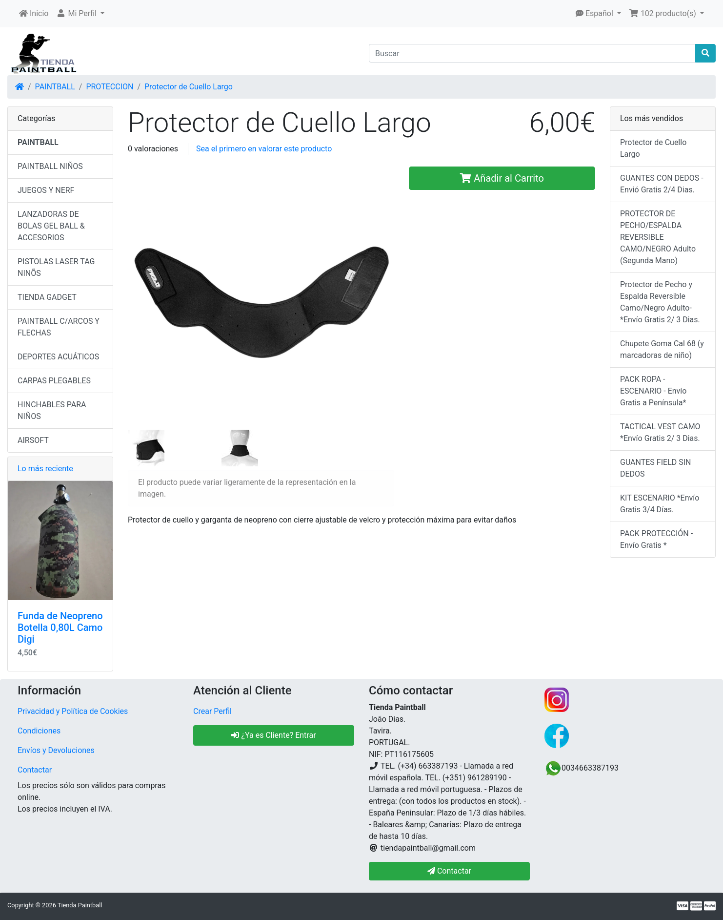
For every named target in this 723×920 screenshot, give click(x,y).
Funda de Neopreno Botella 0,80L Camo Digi (60, 627)
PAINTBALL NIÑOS (50, 166)
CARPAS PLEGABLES (54, 380)
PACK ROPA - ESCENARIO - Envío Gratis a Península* (653, 391)
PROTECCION (109, 86)
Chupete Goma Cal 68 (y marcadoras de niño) (662, 349)
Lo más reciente (45, 468)
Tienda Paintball (80, 905)
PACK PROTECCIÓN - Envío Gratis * (656, 539)
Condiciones (39, 730)
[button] (80, 13)
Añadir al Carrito (502, 178)
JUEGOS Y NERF (46, 190)
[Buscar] (532, 53)
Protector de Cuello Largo (188, 86)
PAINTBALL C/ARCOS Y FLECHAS (59, 326)
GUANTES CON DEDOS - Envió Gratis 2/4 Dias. (661, 183)
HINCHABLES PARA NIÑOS (52, 410)
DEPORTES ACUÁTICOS (58, 356)
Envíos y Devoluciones (56, 750)
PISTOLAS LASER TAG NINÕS (56, 267)
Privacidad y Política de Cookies (73, 711)
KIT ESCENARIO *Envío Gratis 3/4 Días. (659, 503)
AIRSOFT (33, 440)
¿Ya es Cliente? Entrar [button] (273, 735)
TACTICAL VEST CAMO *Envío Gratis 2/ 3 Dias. (660, 432)
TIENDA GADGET (47, 297)
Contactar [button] (449, 871)
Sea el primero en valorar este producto (264, 148)
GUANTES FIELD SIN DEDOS (655, 468)
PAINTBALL (55, 86)
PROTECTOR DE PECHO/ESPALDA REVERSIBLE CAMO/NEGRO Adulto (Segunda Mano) (658, 237)
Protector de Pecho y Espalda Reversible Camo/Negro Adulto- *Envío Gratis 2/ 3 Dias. (660, 302)
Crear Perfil (212, 711)
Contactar (35, 769)
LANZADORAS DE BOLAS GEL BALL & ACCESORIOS (51, 225)
